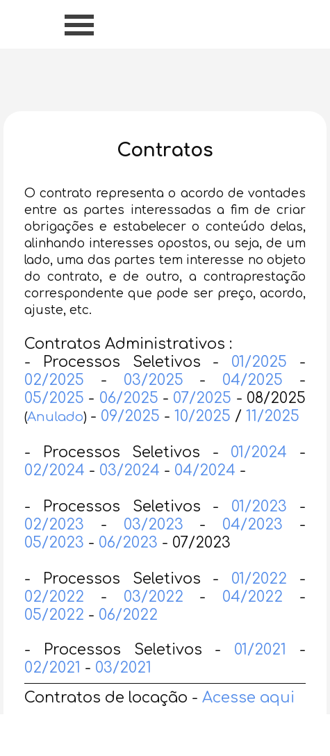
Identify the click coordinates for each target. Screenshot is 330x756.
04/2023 (252, 546)
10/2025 (202, 437)
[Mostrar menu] (79, 24)
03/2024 (129, 492)
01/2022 (259, 600)
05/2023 (54, 564)
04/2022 (252, 618)
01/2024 (259, 474)
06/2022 (128, 636)
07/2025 (202, 419)
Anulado (55, 438)
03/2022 (153, 618)
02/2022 (54, 618)
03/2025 (153, 401)
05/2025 (54, 419)
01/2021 (260, 671)
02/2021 (52, 689)
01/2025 (259, 383)
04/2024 (205, 492)
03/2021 (123, 689)
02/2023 (54, 546)
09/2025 (130, 437)
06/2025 (131, 419)
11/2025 (272, 437)
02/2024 (54, 492)
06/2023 (128, 564)
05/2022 (56, 636)
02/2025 (54, 401)
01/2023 (259, 528)
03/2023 (153, 546)
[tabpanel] (165, 441)
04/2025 (252, 401)
